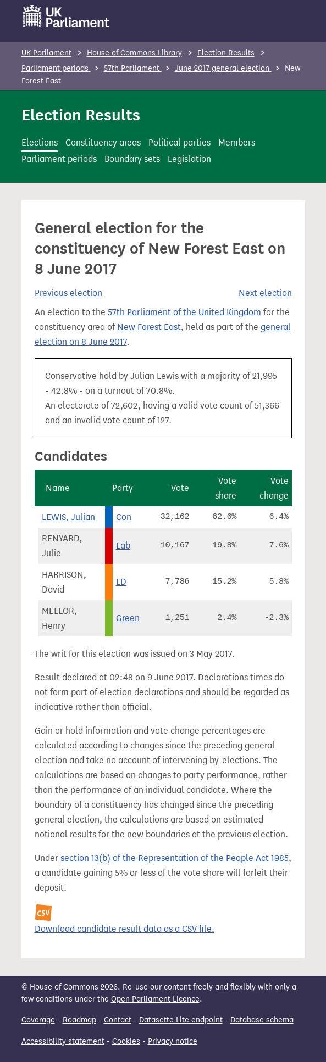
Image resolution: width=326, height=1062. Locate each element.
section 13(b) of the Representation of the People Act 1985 (174, 858)
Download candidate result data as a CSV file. (124, 929)
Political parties (179, 142)
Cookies (126, 1041)
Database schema (262, 1020)
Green (128, 618)
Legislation (189, 159)
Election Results (226, 53)
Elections (39, 142)
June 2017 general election (223, 68)
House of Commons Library (134, 53)
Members (236, 142)
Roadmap (79, 1020)
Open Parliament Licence (155, 999)
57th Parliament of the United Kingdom (184, 312)
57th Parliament (133, 68)
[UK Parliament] (66, 16)
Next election (265, 293)
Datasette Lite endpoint (181, 1020)
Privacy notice (172, 1041)
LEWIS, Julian (68, 517)
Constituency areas (103, 142)
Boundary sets (132, 159)
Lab (123, 545)
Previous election (68, 293)
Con (123, 517)
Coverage (38, 1020)
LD (121, 582)
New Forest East (149, 327)
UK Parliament (46, 53)
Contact (117, 1020)
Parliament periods (56, 68)
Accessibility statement (62, 1041)
